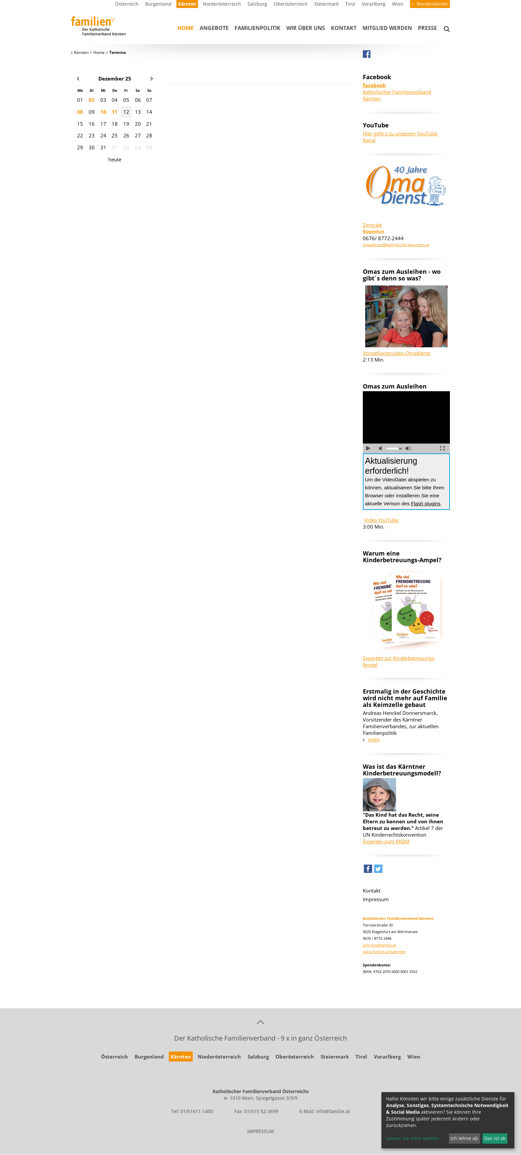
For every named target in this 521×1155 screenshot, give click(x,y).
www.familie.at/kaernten (384, 951)
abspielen (368, 448)
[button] (368, 870)
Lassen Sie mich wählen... (414, 1138)
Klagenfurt (373, 231)
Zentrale (372, 225)
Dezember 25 (114, 78)
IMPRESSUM (260, 1131)
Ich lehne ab (464, 1138)
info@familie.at (333, 1111)
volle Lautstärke (408, 448)
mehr (374, 739)
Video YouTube (381, 520)
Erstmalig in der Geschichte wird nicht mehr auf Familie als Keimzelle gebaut (405, 698)
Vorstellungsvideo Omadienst (396, 353)
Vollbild (442, 448)
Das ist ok (494, 1138)
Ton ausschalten (381, 448)
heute (114, 159)
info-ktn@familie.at (379, 944)
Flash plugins (425, 503)
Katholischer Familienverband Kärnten (397, 92)
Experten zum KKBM (386, 841)
